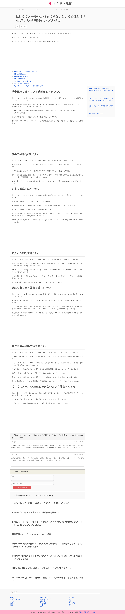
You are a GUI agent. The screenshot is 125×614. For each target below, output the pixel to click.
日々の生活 (43, 603)
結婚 (70, 601)
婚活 (70, 599)
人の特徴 (42, 605)
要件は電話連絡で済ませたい (22, 83)
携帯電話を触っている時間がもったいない (26, 71)
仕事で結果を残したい (20, 74)
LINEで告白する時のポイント (97, 113)
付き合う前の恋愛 (15, 599)
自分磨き (71, 597)
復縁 (11, 605)
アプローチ (13, 601)
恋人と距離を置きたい (20, 78)
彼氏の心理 (24, 26)
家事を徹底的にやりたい (21, 76)
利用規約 (80, 612)
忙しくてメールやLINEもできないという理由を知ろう (29, 86)
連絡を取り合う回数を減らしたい (23, 81)
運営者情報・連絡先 (89, 612)
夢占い (41, 607)
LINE (17, 26)
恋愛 (11, 597)
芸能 (70, 605)
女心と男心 (72, 603)
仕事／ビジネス (44, 597)
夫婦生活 (42, 601)
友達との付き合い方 (45, 599)
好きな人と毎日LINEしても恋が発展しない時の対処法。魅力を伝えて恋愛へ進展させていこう (101, 90)
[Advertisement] (47, 56)
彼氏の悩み (13, 603)
